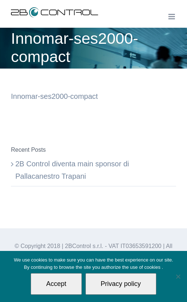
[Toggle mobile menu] (172, 16)
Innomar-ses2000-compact (54, 96)
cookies (153, 267)
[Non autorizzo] (178, 276)
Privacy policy (121, 283)
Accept (56, 283)
